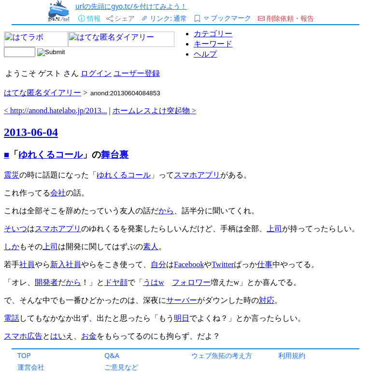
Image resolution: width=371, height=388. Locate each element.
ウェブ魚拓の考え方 (221, 355)
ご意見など (121, 367)
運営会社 (30, 367)
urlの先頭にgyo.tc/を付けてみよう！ (131, 6)
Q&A (111, 355)
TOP (24, 355)
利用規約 (291, 355)
